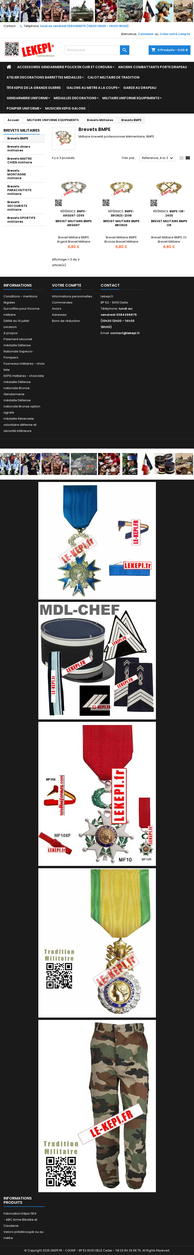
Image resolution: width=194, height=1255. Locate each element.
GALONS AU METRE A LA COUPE (92, 87)
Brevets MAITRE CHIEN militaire (19, 160)
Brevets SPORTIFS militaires (21, 220)
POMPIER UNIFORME (23, 108)
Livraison (10, 327)
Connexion (146, 34)
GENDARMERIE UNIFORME (27, 98)
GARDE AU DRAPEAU (139, 87)
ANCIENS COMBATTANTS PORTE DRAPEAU (152, 67)
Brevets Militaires (22, 130)
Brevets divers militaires (18, 148)
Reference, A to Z (158, 158)
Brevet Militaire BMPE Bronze (121, 223)
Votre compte (66, 285)
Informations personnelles (72, 296)
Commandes (62, 302)
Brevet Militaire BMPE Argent (73, 223)
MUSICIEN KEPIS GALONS (65, 108)
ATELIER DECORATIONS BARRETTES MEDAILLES (44, 77)
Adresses (59, 314)
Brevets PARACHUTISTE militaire (19, 190)
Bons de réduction (66, 321)
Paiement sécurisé (18, 339)
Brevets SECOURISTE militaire (17, 206)
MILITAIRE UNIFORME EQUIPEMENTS (130, 98)
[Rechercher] (97, 50)
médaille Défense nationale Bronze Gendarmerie (17, 388)
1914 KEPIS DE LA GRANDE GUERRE (34, 87)
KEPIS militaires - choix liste (24, 376)
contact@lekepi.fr (125, 333)
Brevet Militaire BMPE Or (169, 223)
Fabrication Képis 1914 (20, 1213)
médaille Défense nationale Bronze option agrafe (22, 406)
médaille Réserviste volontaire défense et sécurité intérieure (20, 424)
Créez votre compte (175, 34)
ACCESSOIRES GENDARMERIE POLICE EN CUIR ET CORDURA (64, 67)
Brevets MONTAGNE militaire (16, 174)
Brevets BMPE (17, 138)
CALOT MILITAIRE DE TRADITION (113, 77)
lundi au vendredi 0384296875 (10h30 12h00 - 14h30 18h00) (84, 26)
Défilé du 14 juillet (16, 321)
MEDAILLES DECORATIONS (75, 98)
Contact (10, 26)
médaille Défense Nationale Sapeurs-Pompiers (19, 351)
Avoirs (56, 308)
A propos (11, 333)
